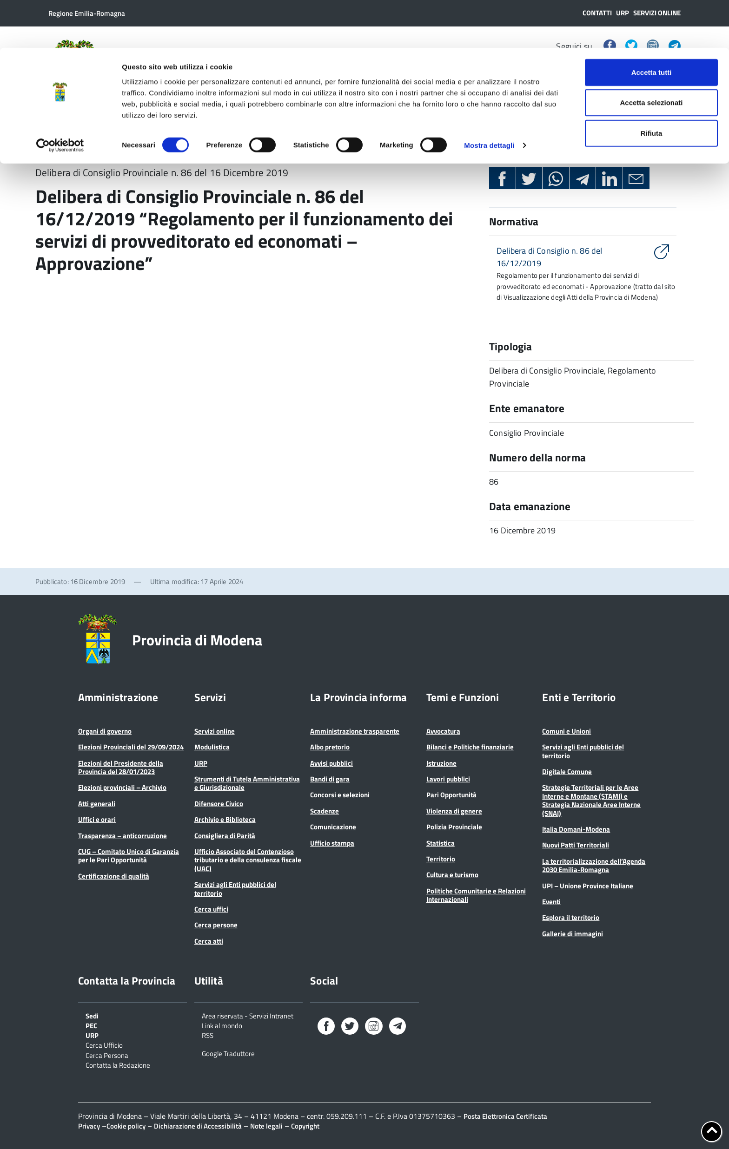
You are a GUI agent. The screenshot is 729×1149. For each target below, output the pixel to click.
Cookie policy (126, 1126)
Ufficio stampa (332, 843)
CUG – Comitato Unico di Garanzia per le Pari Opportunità (128, 855)
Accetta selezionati (651, 55)
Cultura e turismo (452, 874)
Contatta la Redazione (118, 1064)
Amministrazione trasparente (354, 731)
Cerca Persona (107, 1054)
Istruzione (441, 763)
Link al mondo (222, 1025)
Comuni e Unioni (566, 731)
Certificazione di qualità (113, 876)
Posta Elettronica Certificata (505, 1116)
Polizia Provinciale (454, 826)
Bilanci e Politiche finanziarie (470, 747)
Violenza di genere (454, 811)
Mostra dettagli (489, 97)
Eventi (551, 901)
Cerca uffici (211, 909)
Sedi (92, 1015)
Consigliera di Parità (224, 835)
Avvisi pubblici (331, 763)
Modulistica (212, 747)
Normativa (90, 144)
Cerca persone (216, 924)
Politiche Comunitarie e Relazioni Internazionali (476, 895)
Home (46, 144)
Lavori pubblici (448, 779)
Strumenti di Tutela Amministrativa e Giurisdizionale (247, 783)
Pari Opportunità (451, 794)
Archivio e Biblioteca (225, 819)
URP (200, 763)
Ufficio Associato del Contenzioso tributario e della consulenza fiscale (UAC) (247, 860)
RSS (207, 1034)
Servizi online (214, 731)
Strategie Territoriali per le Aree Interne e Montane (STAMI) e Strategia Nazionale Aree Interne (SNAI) (591, 800)
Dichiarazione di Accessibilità (198, 1126)
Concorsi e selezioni (340, 794)
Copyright (305, 1126)
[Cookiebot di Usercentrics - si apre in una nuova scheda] (60, 98)
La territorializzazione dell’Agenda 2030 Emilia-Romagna (593, 865)
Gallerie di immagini (572, 933)
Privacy (89, 1126)
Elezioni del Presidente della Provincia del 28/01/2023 (120, 767)
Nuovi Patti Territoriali (575, 845)
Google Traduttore (228, 1052)
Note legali (266, 1126)
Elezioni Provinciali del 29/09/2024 (131, 747)
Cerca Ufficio (104, 1044)
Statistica (440, 843)
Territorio (440, 859)
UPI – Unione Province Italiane (587, 885)
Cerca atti (208, 941)
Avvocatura (443, 731)
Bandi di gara (330, 779)
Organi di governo (105, 731)
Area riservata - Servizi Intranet (247, 1015)
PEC (91, 1025)
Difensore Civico (218, 803)
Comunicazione (333, 826)
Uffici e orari (97, 819)
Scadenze (324, 811)
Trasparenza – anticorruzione (122, 835)
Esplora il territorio (570, 917)
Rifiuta (652, 85)
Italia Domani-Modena (576, 829)
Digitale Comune (567, 771)
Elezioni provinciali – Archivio (122, 787)
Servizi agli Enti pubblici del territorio (235, 888)
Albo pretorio (330, 747)
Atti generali (96, 803)
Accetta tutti (651, 24)
